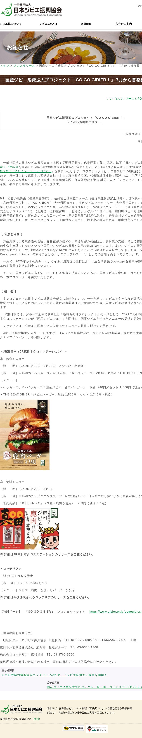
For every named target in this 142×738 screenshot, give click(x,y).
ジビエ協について (11, 23)
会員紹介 (86, 23)
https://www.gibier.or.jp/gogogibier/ (115, 611)
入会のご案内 (123, 23)
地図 (36, 718)
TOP (139, 5)
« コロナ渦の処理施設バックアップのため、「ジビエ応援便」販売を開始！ (54, 674)
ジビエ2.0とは (48, 23)
